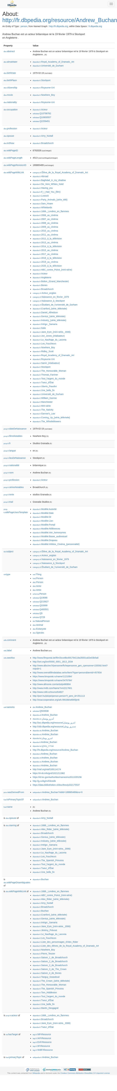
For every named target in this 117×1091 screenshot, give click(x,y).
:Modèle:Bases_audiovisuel (50, 536)
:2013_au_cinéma (45, 242)
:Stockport (41, 80)
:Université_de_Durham (48, 65)
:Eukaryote (39, 629)
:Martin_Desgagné (45, 1008)
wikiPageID (11, 150)
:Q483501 (41, 609)
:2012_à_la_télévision (47, 238)
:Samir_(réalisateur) (46, 363)
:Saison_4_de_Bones (47, 973)
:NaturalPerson (41, 621)
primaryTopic (14, 1057)
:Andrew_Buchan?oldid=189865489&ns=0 (57, 792)
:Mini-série (42, 406)
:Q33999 (40, 605)
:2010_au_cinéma (45, 231)
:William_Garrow (45, 398)
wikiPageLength (13, 158)
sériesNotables (14, 487)
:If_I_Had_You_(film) (46, 192)
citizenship (10, 87)
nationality (10, 102)
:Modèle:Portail (44, 524)
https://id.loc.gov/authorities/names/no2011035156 (57, 777)
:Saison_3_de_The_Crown (49, 969)
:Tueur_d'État (43, 382)
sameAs (9, 707)
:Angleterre (42, 277)
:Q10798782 (42, 113)
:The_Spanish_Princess (48, 860)
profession (10, 128)
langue (10, 450)
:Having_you (43, 188)
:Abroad (40, 176)
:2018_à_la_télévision (47, 258)
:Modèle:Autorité (44, 509)
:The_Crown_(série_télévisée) (51, 981)
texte (9, 494)
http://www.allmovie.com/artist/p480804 (52, 684)
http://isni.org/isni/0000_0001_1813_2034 (53, 661)
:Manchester (42, 402)
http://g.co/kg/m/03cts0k (44, 781)
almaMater (10, 62)
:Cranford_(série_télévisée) (50, 308)
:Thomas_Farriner (45, 374)
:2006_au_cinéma (45, 215)
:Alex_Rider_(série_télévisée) (51, 829)
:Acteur (40, 109)
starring (11, 825)
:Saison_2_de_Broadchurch (50, 961)
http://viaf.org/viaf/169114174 (47, 769)
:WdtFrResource (43, 1050)
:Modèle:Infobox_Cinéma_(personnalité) (56, 544)
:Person (38, 578)
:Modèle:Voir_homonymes (49, 532)
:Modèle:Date (43, 513)
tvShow (9, 143)
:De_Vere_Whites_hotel (48, 184)
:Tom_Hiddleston (45, 992)
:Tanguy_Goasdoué (46, 977)
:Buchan (41, 879)
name (8, 807)
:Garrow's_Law (44, 413)
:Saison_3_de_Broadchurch (50, 965)
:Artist (37, 590)
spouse (9, 136)
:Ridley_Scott (43, 351)
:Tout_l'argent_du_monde (49, 378)
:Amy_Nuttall (43, 136)
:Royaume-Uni (44, 87)
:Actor (37, 586)
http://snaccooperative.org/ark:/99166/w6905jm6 (56, 700)
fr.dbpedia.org (95, 26)
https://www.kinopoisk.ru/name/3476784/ (52, 680)
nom (8, 472)
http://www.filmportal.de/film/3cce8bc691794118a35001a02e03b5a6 (65, 658)
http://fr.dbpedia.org (58, 26)
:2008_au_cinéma (45, 223)
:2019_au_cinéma (45, 262)
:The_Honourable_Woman (49, 371)
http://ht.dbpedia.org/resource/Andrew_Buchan (55, 750)
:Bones (40, 285)
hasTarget (12, 1034)
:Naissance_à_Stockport (49, 301)
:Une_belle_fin (44, 390)
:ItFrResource (41, 1046)
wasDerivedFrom (14, 792)
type (7, 574)
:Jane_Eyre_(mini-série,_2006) (51, 332)
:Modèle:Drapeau (45, 540)
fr (7, 443)
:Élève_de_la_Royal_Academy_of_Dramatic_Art (60, 172)
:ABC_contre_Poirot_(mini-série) (52, 269)
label (8, 650)
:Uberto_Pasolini (45, 386)
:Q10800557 (42, 117)
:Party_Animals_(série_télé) (50, 199)
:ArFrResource (42, 1038)
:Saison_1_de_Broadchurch (50, 957)
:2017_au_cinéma (45, 254)
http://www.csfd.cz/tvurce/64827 (48, 692)
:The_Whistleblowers (47, 421)
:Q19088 (40, 597)
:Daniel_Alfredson (45, 312)
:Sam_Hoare (43, 203)
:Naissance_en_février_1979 (51, 297)
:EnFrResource (42, 1042)
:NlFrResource (42, 1034)
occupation (11, 109)
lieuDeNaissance (15, 458)
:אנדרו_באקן (43, 746)
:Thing (37, 574)
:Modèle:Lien (43, 521)
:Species (38, 632)
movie (8, 95)
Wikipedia (36, 1073)
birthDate (10, 73)
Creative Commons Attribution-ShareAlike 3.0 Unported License (85, 1073)
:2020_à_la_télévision (47, 266)
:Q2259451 (41, 121)
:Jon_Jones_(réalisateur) (49, 336)
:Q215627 (41, 601)
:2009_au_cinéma (45, 227)
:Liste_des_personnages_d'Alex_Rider (55, 942)
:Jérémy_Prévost (45, 930)
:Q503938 (41, 711)
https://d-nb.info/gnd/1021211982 (49, 773)
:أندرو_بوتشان (43, 719)
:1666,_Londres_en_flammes (51, 211)
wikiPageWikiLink (14, 172)
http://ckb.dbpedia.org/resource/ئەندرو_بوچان (54, 726)
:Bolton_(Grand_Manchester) (51, 281)
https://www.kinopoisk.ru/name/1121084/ (52, 676)
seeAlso (9, 658)
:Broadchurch (43, 143)
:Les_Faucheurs (44, 343)
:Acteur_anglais (44, 293)
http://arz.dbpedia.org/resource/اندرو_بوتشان (54, 722)
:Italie (39, 328)
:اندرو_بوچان (43, 738)
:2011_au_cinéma (45, 234)
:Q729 (39, 617)
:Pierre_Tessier (44, 953)
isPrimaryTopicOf (14, 799)
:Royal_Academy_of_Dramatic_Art (53, 62)
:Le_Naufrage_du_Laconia (49, 339)
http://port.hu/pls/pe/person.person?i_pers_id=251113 (59, 696)
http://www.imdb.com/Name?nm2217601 (52, 688)
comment (10, 640)
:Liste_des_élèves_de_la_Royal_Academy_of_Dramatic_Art (66, 946)
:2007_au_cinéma (45, 219)
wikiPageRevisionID (15, 165)
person (24, 26)
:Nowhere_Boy (44, 95)
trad (8, 502)
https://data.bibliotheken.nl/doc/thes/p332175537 (56, 785)
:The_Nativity (43, 409)
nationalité (11, 465)
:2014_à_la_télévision (47, 246)
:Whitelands (42, 207)
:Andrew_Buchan (42, 707)
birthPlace (10, 80)
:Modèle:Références (46, 528)
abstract (9, 51)
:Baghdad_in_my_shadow (49, 180)
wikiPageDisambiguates (17, 882)
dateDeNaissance (15, 428)
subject (8, 551)
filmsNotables (13, 436)
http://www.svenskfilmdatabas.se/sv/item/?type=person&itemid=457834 (67, 672)
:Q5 (37, 613)
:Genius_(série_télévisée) (49, 316)
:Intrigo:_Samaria (45, 324)
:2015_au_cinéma (45, 250)
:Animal (38, 625)
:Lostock (41, 196)
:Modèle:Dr (42, 517)
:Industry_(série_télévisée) (49, 320)
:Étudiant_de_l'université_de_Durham (55, 304)
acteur (11, 1015)
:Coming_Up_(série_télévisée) (51, 417)
